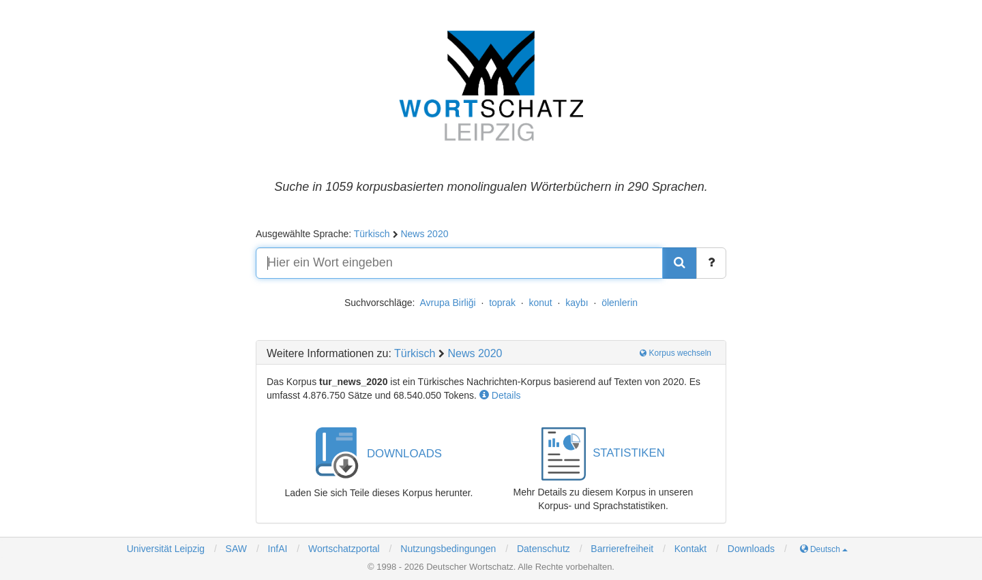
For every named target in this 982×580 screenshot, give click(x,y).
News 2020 (424, 233)
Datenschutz (543, 548)
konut (540, 302)
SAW (235, 548)
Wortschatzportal (343, 548)
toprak (502, 302)
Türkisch (372, 233)
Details (500, 395)
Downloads (751, 548)
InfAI (276, 548)
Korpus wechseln (675, 353)
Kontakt (690, 548)
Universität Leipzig (166, 548)
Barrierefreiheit (622, 548)
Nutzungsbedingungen (448, 548)
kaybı (576, 302)
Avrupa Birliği (447, 302)
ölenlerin (619, 302)
